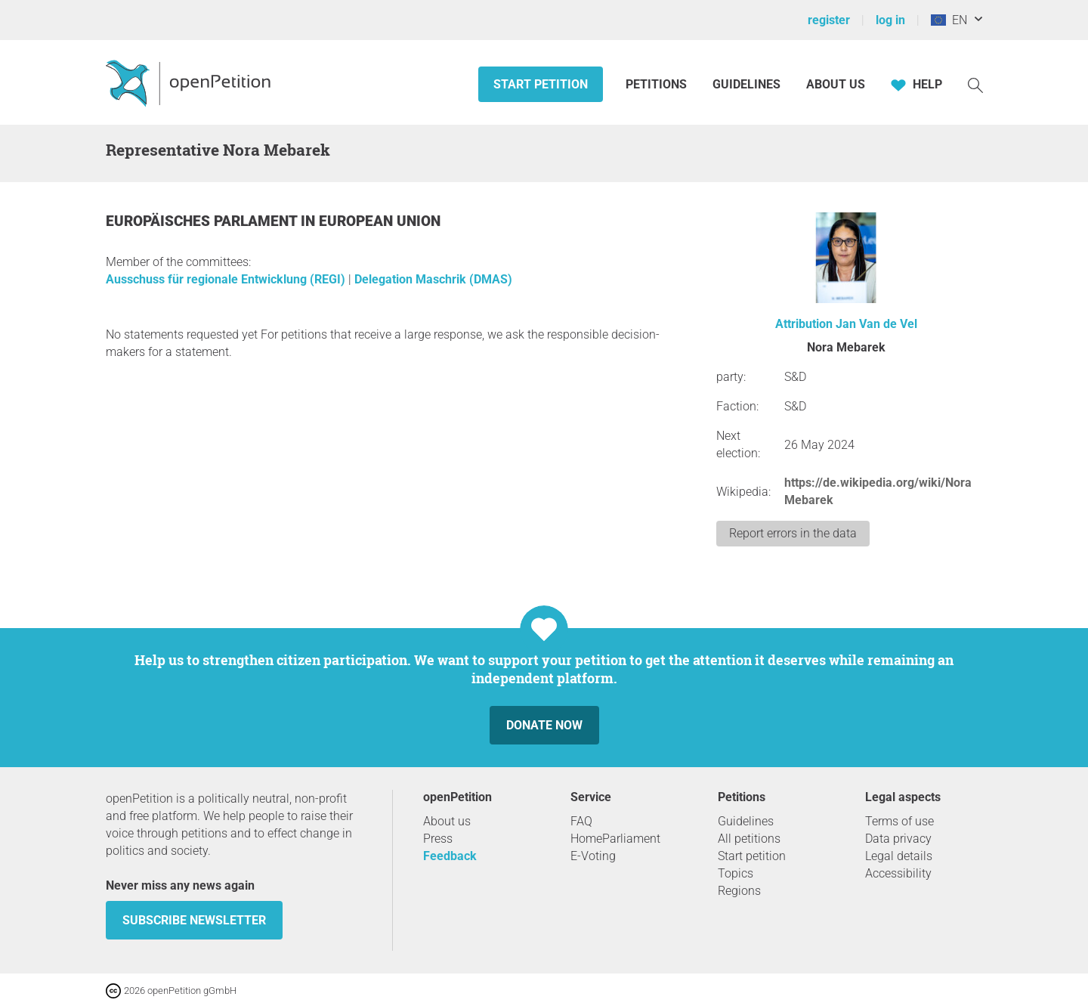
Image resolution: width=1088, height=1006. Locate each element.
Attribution (804, 324)
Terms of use (899, 821)
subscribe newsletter (194, 920)
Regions (739, 891)
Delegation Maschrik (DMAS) (433, 279)
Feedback (450, 856)
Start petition (540, 84)
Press (438, 838)
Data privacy (898, 838)
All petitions (749, 838)
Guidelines (746, 84)
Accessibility (898, 873)
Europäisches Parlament (203, 221)
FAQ (581, 821)
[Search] (975, 84)
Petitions (658, 84)
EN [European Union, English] (949, 20)
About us (835, 84)
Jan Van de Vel (876, 324)
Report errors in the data (793, 533)
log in (890, 20)
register (829, 20)
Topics (735, 873)
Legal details (898, 856)
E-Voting (593, 856)
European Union (379, 221)
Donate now (544, 725)
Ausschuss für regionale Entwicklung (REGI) (227, 279)
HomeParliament (615, 838)
